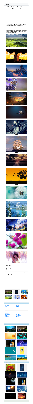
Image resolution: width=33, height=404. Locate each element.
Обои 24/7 (8, 4)
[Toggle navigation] (26, 4)
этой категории (15, 269)
